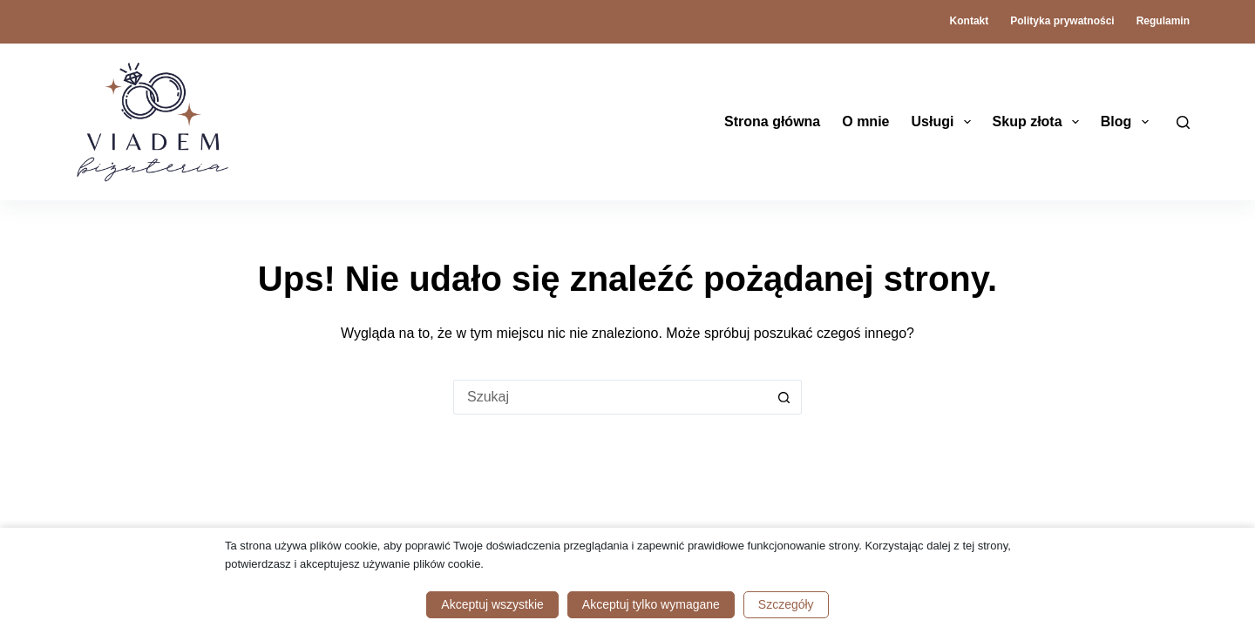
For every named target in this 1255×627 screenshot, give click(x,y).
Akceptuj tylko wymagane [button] (651, 604)
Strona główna (772, 121)
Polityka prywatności (1062, 21)
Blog (1128, 121)
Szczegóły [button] (786, 604)
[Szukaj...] (610, 397)
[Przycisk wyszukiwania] (784, 397)
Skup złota (1039, 121)
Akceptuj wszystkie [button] (492, 604)
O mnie (865, 121)
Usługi (944, 121)
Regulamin (1163, 21)
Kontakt (969, 21)
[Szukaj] (1183, 122)
